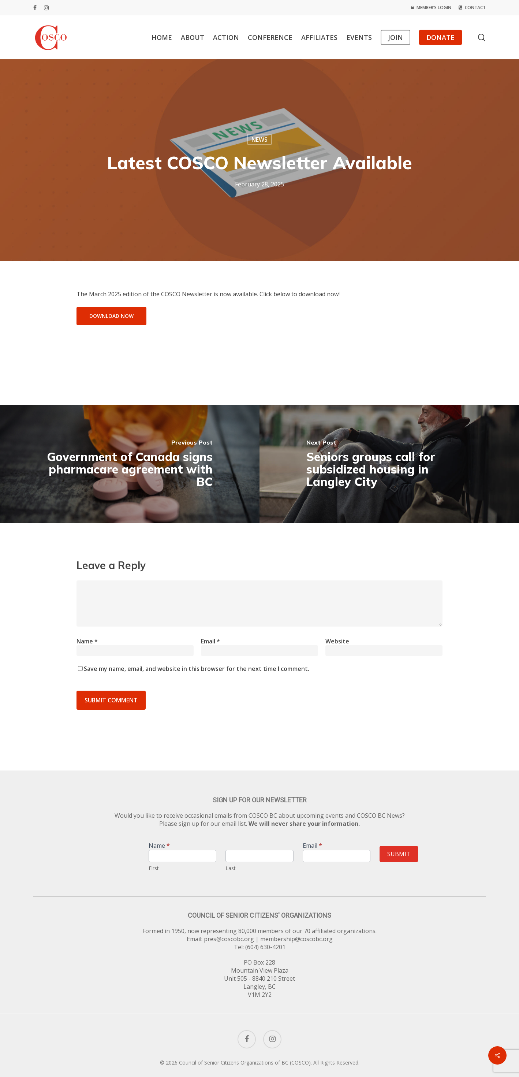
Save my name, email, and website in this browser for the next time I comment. (196, 669)
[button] (111, 316)
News (259, 139)
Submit (398, 854)
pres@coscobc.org (229, 939)
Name (87, 641)
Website (337, 641)
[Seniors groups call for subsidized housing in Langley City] (389, 464)
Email (210, 641)
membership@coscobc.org (296, 939)
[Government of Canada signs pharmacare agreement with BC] (130, 464)
